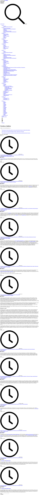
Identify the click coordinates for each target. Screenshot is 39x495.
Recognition (6, 89)
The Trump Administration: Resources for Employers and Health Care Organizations (14, 67)
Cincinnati (4, 104)
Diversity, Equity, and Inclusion (9, 86)
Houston (4, 106)
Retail (4, 36)
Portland (4, 111)
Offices (4, 47)
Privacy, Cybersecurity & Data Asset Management (9, 31)
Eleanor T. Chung (11, 156)
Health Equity (5, 71)
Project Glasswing (3, 158)
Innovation (4, 93)
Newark (4, 110)
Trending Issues (5, 66)
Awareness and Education (8, 88)
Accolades (4, 84)
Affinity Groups (7, 87)
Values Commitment (6, 95)
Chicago (4, 103)
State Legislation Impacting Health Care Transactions (10, 74)
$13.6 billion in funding (32, 241)
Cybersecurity (5, 237)
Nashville (4, 108)
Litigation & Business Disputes (7, 57)
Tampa (4, 114)
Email (1, 493)
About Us (3, 83)
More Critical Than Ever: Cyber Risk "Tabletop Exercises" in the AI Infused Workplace (11, 181)
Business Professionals (6, 99)
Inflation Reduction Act (6, 72)
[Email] (5, 493)
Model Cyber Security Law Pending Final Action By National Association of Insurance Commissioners (13, 430)
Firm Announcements (6, 46)
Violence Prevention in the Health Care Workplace (9, 75)
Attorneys (4, 51)
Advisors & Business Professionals (7, 26)
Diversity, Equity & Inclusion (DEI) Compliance (9, 69)
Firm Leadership (5, 92)
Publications (5, 41)
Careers (4, 45)
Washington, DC (5, 115)
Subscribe (3, 122)
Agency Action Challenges (6, 68)
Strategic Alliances (5, 48)
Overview (4, 44)
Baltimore (4, 102)
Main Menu (6, 0)
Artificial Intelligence (6, 155)
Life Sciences (5, 30)
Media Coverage (5, 40)
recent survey (30, 186)
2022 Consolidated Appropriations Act (20, 240)
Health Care (5, 29)
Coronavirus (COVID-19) (6, 295)
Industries (3, 33)
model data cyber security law (29, 434)
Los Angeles (5, 107)
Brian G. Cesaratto (6, 156)
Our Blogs (4, 80)
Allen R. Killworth (7, 238)
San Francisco (5, 112)
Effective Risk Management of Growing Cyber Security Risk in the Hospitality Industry (11, 457)
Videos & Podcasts (5, 42)
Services (3, 27)
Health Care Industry (6, 34)
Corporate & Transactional (6, 28)
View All (4, 32)
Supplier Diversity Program (8, 90)
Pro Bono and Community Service (7, 94)
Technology (4, 37)
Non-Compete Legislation (6, 73)
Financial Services (5, 431)
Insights (3, 76)
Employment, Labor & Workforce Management (9, 55)
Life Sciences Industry (6, 63)
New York (4, 109)
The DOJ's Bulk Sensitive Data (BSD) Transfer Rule (10, 70)
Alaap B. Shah (2, 156)
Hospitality (4, 35)
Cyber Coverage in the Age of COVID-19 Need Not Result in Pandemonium (10, 294)
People (3, 25)
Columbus (4, 105)
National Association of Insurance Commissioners (13, 434)
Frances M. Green (2, 182)
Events (4, 39)
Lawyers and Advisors (6, 98)
